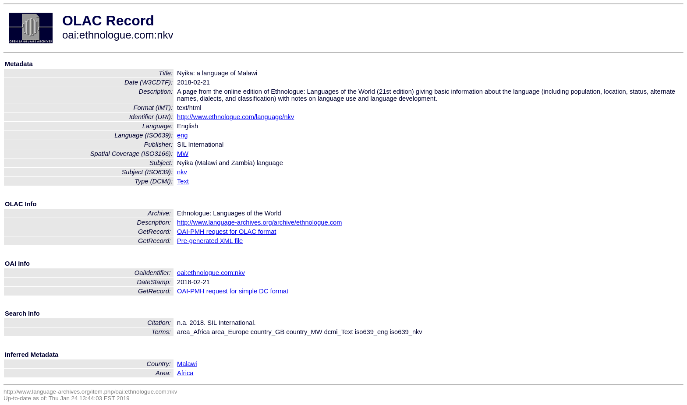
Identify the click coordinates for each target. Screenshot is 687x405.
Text (183, 181)
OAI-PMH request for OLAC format (226, 231)
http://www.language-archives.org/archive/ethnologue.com (259, 222)
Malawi (187, 363)
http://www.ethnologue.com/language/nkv (235, 116)
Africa (185, 373)
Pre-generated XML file (210, 240)
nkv (182, 172)
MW (182, 153)
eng (182, 135)
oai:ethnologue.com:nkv (211, 272)
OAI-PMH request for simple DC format (232, 291)
